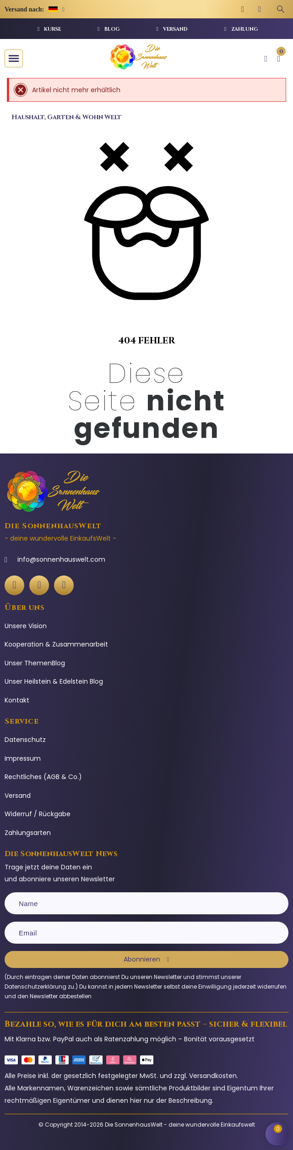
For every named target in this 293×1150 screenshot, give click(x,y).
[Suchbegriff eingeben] (281, 9)
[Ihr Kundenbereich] (265, 58)
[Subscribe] (146, 959)
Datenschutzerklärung (35, 986)
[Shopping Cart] (277, 1133)
